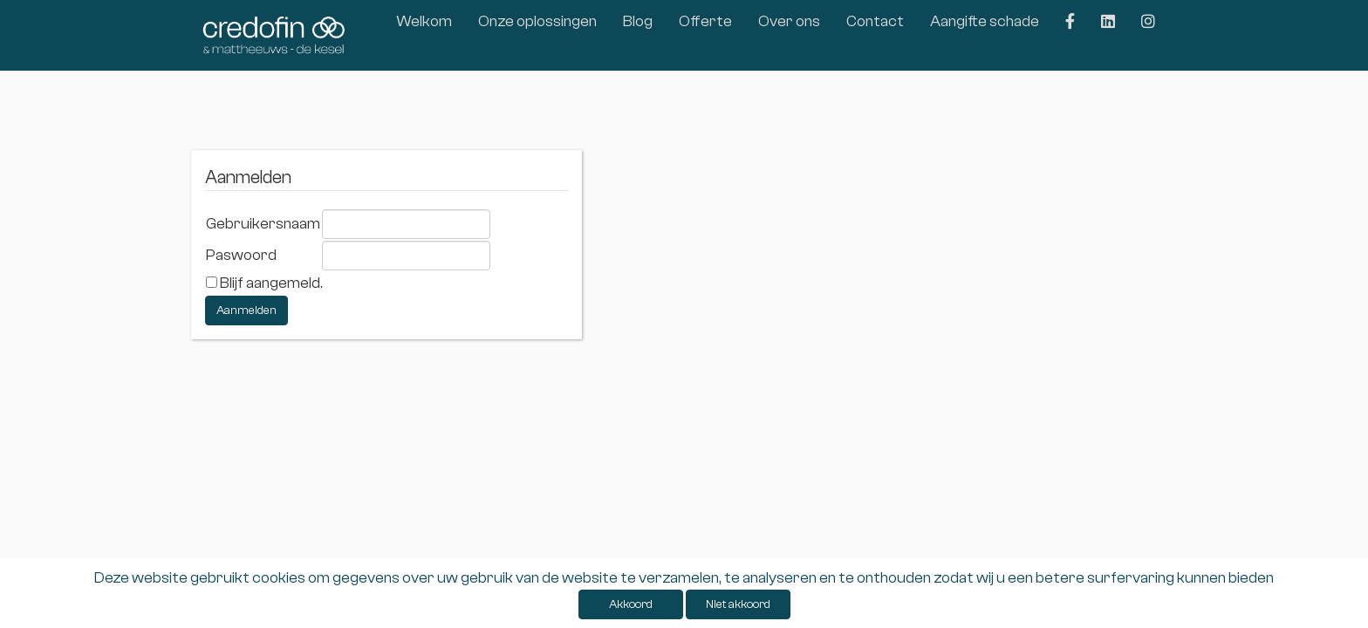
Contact (875, 21)
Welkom (424, 21)
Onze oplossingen (537, 21)
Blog (638, 21)
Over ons (789, 21)
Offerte (705, 21)
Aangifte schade (984, 21)
